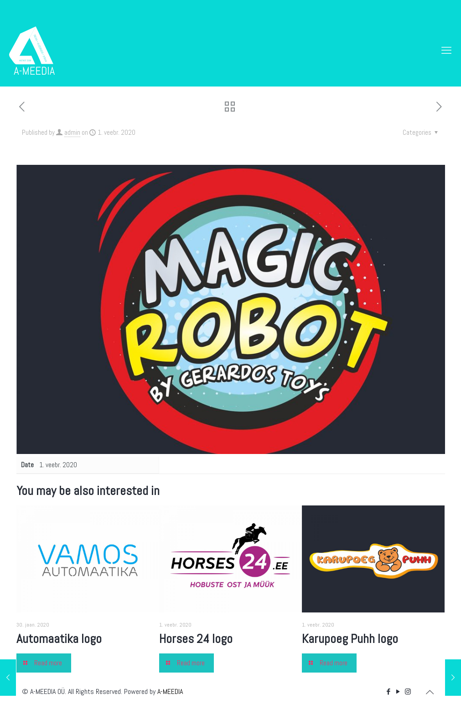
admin (72, 132)
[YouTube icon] (398, 691)
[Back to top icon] (430, 692)
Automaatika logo (59, 639)
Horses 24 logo (196, 639)
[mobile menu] (446, 50)
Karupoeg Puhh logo (350, 639)
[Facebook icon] (388, 691)
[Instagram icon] (407, 691)
